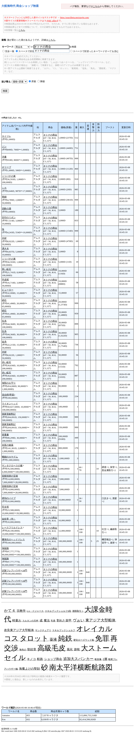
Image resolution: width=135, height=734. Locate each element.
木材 (4, 238)
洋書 (4, 156)
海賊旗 (5, 548)
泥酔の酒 (6, 208)
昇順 (33, 81)
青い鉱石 (6, 269)
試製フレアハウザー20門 (14, 570)
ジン (4, 146)
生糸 (4, 321)
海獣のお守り (9, 383)
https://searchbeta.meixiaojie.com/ (74, 17)
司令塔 (5, 507)
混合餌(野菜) (8, 394)
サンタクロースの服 (12, 465)
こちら (96, 6)
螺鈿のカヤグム (10, 456)
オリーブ (6, 167)
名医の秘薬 (7, 445)
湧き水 (5, 248)
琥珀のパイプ (9, 498)
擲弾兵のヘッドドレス (13, 539)
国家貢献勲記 (9, 414)
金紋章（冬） (9, 518)
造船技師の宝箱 (10, 476)
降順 (42, 81)
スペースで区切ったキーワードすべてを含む (96, 51)
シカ (4, 188)
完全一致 (9, 51)
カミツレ (6, 136)
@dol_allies (52, 20)
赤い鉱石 (6, 362)
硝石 (4, 300)
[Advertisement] (65, 104)
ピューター (7, 290)
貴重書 (5, 434)
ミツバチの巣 (9, 176)
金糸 (4, 341)
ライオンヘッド (10, 403)
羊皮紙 (5, 279)
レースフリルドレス (12, 527)
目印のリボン (9, 217)
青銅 (4, 196)
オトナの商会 (50, 135)
